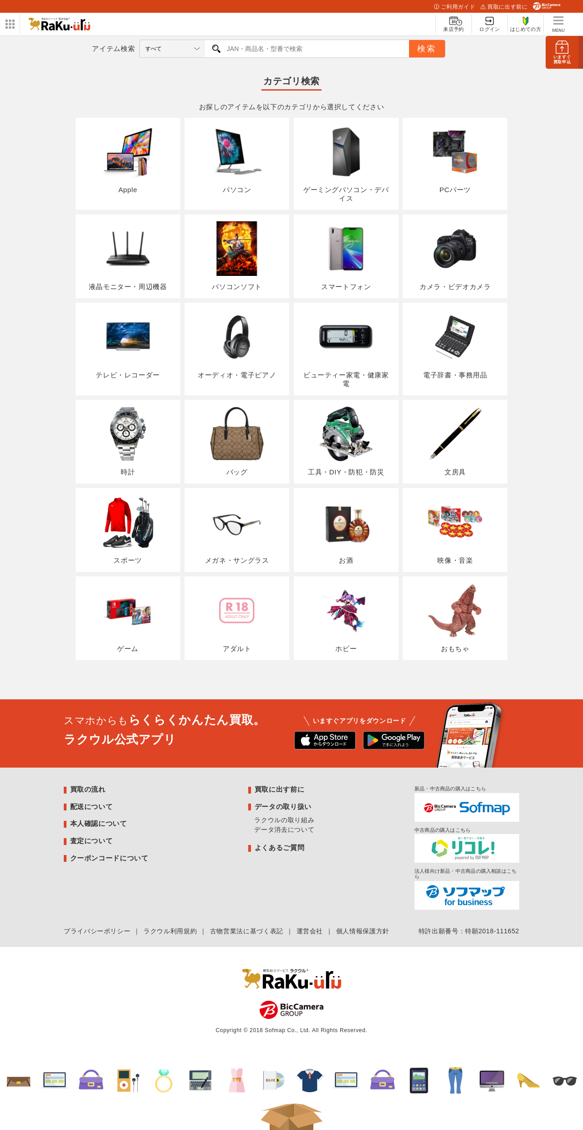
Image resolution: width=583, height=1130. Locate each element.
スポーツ (128, 529)
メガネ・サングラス (237, 529)
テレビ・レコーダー (128, 344)
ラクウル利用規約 (170, 931)
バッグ (237, 441)
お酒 (346, 529)
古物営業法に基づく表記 (246, 931)
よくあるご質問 (279, 847)
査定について (91, 841)
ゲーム (128, 617)
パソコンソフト (237, 255)
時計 (128, 441)
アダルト (237, 617)
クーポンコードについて (109, 858)
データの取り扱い (283, 806)
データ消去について (284, 829)
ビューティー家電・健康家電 (346, 348)
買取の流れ (88, 789)
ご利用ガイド (454, 7)
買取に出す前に (504, 7)
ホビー (346, 617)
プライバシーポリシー (97, 931)
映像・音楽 (455, 529)
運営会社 (310, 931)
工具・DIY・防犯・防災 (346, 441)
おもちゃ (455, 617)
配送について (91, 806)
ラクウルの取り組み (284, 820)
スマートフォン (346, 255)
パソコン (237, 159)
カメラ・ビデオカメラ (455, 255)
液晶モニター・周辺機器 (128, 255)
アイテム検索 (113, 48)
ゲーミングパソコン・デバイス (346, 164)
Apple (128, 159)
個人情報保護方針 (362, 931)
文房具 (455, 441)
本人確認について (98, 823)
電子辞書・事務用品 (455, 344)
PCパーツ (455, 159)
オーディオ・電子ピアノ (237, 344)
